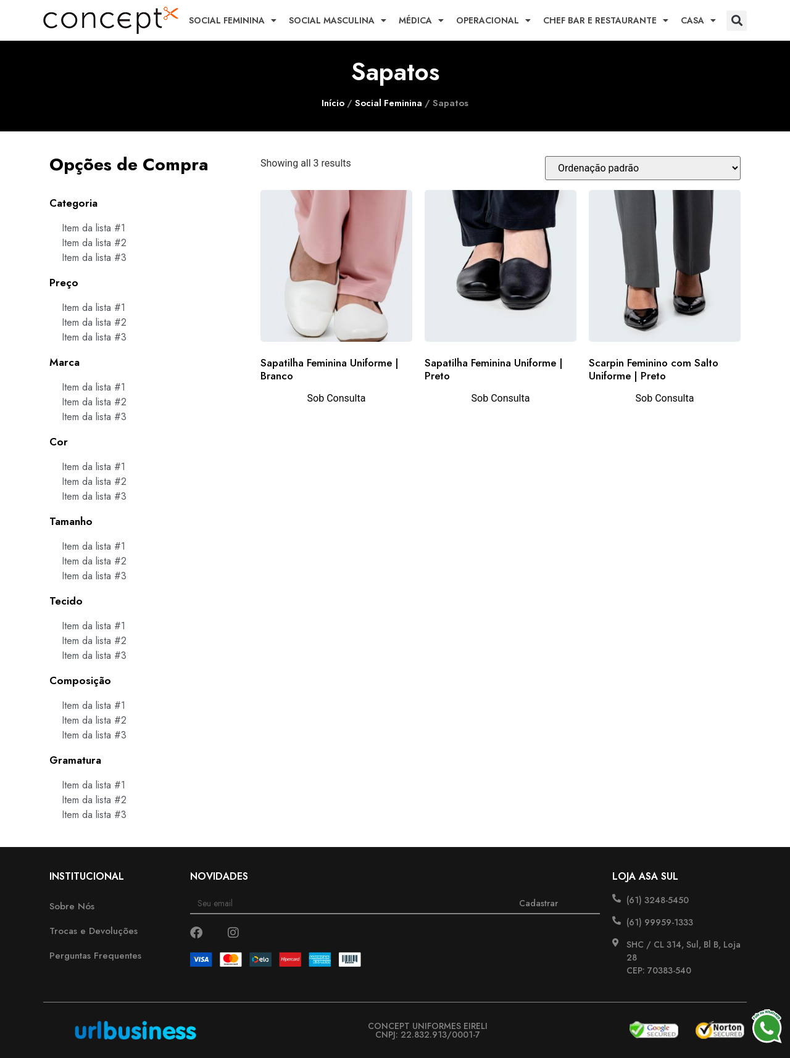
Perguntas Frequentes (95, 955)
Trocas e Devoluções (93, 931)
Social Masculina (337, 20)
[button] (736, 20)
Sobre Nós (71, 906)
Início (333, 103)
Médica (421, 20)
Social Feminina (232, 20)
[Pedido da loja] (643, 168)
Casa (698, 20)
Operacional (493, 20)
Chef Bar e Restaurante (605, 20)
